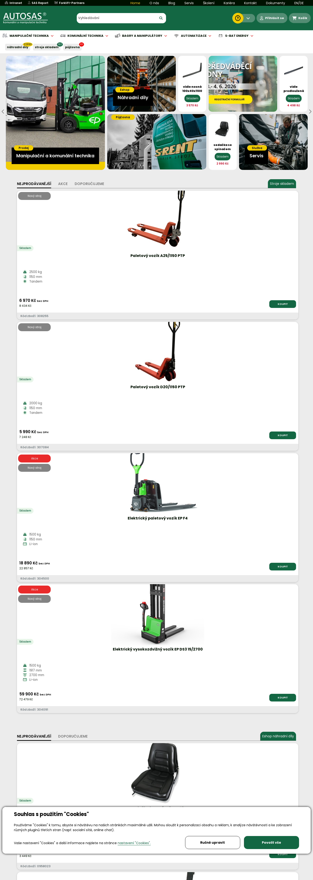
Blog (171, 3)
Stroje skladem (282, 183)
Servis (189, 3)
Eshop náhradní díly (278, 342)
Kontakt (250, 3)
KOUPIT (69, 304)
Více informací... (234, 570)
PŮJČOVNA (72, 47)
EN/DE (299, 3)
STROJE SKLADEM (47, 47)
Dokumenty (275, 3)
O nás (154, 3)
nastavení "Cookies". (134, 843)
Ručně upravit (212, 842)
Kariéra (229, 3)
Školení (208, 3)
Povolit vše (271, 842)
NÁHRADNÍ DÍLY (17, 47)
